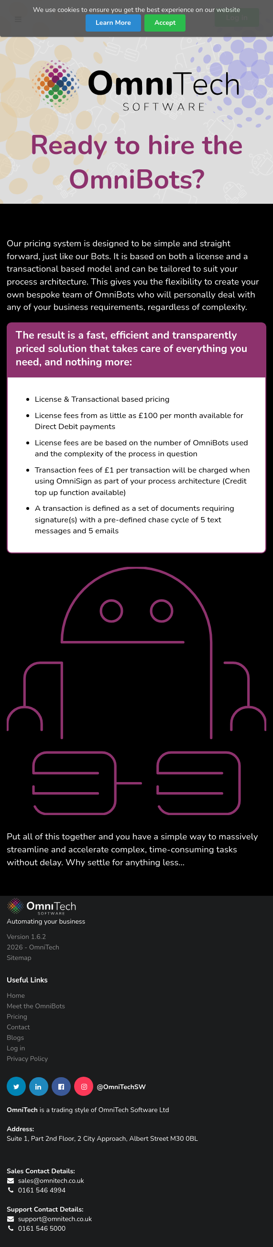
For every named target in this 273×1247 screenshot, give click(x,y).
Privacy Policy (27, 1058)
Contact (18, 1027)
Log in (16, 1048)
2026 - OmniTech (33, 947)
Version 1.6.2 (26, 937)
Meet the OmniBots (36, 1006)
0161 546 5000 (36, 1228)
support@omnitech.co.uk (49, 1219)
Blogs (15, 1037)
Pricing (17, 1016)
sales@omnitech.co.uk (45, 1180)
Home (16, 996)
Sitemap (19, 957)
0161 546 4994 (36, 1190)
